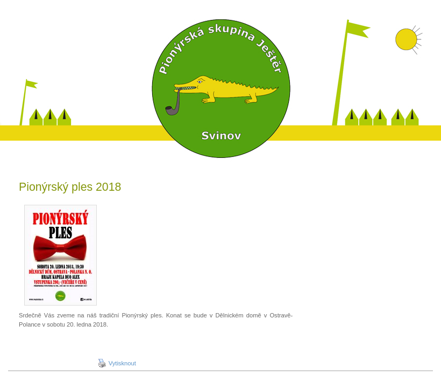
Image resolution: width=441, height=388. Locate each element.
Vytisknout (117, 363)
